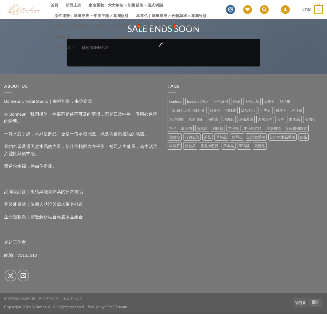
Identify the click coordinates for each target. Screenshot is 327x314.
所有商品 (194, 26)
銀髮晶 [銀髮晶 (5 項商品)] (190, 146)
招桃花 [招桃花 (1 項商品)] (230, 110)
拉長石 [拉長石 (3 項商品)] (215, 110)
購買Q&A (64, 47)
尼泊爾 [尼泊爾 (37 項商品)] (285, 101)
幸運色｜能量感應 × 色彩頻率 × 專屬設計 (171, 15)
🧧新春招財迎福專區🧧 (156, 26)
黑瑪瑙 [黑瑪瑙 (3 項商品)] (244, 146)
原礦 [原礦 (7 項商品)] (236, 101)
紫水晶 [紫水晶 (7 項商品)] (202, 128)
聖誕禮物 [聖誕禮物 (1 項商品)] (273, 128)
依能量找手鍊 (128, 36)
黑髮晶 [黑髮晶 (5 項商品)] (259, 146)
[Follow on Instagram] (230, 9)
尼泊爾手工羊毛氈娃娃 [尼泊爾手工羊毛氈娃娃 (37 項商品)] (187, 110)
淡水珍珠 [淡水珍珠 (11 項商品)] (265, 119)
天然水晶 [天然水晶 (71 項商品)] (252, 101)
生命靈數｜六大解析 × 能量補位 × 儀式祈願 (125, 5)
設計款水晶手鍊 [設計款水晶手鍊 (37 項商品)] (282, 137)
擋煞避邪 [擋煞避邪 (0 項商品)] (248, 110)
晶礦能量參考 (197, 36)
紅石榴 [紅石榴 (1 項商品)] (186, 128)
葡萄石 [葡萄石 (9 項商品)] (237, 137)
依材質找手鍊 (94, 36)
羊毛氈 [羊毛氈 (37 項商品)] (233, 128)
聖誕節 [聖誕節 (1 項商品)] (174, 137)
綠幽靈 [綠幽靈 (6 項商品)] (218, 128)
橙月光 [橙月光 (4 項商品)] (296, 110)
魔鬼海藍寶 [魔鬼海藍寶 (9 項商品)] (209, 146)
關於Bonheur (95, 47)
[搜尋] (264, 9)
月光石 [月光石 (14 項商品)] (265, 110)
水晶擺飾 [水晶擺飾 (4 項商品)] (176, 119)
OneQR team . (117, 306)
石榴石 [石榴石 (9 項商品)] (310, 119)
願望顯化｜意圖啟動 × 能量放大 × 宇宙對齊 (91, 26)
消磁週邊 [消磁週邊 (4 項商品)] (246, 119)
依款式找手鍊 (162, 36)
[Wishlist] (247, 9)
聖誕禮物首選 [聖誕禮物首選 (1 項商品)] (296, 128)
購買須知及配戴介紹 (19, 298)
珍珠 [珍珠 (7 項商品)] (280, 119)
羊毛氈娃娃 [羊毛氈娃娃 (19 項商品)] (253, 128)
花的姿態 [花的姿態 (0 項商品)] (192, 137)
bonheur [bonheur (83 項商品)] (175, 101)
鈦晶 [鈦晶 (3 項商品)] (303, 137)
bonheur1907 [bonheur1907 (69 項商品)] (198, 101)
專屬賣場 (64, 36)
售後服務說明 (49, 298)
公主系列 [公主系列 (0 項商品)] (221, 101)
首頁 (55, 5)
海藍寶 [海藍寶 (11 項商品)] (213, 119)
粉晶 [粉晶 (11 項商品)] (172, 128)
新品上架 (73, 5)
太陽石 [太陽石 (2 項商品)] (269, 101)
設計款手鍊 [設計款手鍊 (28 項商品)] (256, 137)
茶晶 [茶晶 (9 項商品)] (207, 137)
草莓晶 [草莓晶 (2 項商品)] (221, 137)
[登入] (285, 9)
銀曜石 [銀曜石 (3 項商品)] (174, 146)
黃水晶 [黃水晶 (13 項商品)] (228, 146)
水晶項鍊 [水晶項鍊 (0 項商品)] (195, 119)
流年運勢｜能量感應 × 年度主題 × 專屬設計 (91, 15)
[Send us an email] (23, 275)
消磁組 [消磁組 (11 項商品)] (228, 119)
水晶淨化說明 (73, 298)
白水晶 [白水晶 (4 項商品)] (294, 119)
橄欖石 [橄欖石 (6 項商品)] (281, 110)
